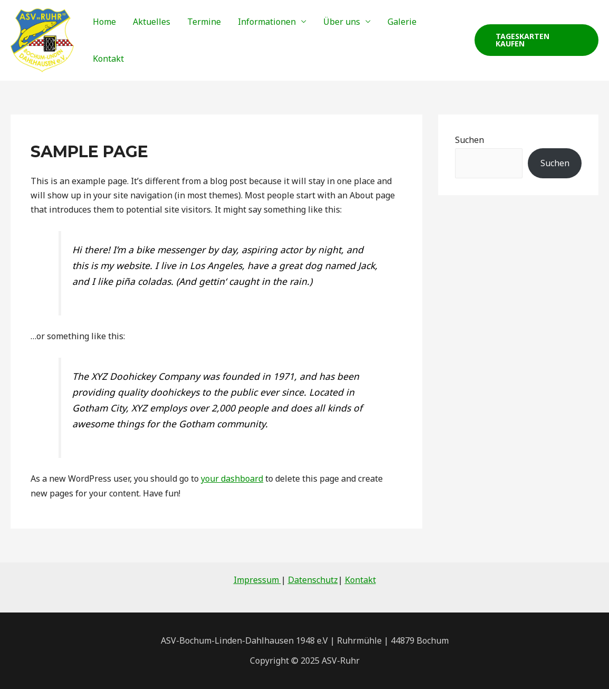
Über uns (341, 21)
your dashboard (232, 478)
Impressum (257, 580)
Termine (204, 21)
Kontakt (108, 58)
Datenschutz (313, 580)
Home (104, 21)
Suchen (469, 140)
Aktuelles (151, 21)
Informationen (267, 21)
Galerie (402, 21)
